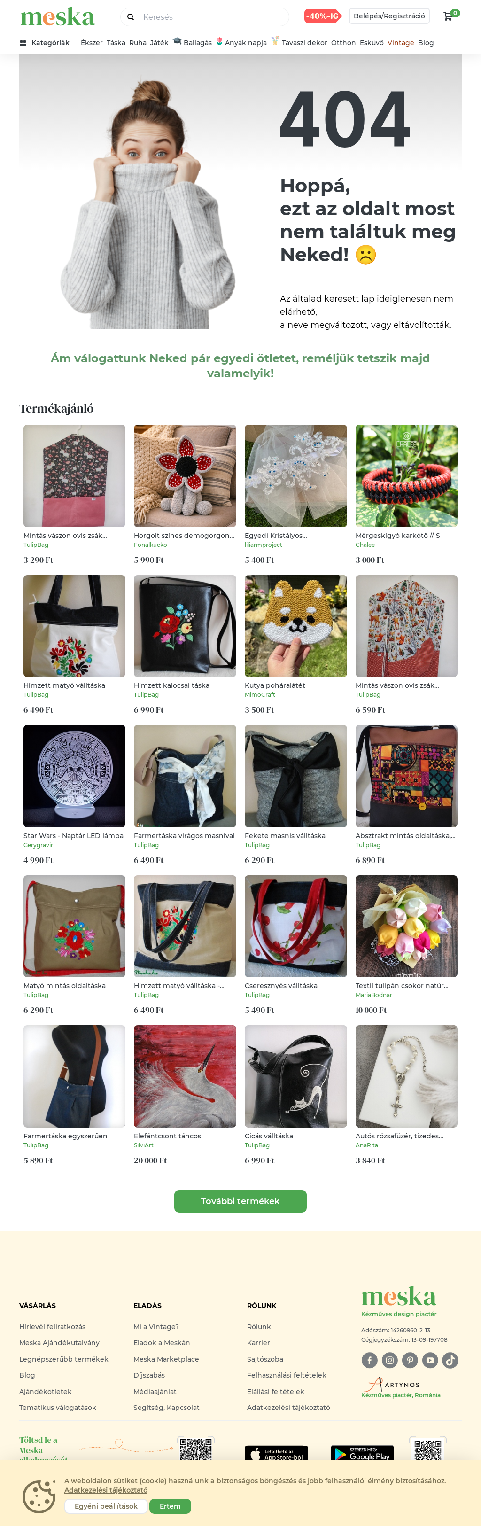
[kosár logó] (448, 16)
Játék (159, 43)
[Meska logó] (411, 1302)
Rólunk (259, 1327)
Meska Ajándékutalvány (59, 1343)
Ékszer (92, 43)
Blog (426, 43)
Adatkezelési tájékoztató (288, 1407)
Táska (116, 43)
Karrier (258, 1343)
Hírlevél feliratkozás (52, 1327)
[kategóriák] (48, 43)
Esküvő (372, 43)
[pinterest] (410, 1360)
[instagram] (389, 1360)
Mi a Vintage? (156, 1327)
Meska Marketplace (166, 1359)
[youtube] (430, 1360)
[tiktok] (450, 1360)
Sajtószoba (265, 1359)
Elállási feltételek (275, 1391)
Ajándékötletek (45, 1391)
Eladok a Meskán (161, 1343)
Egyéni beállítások (106, 1506)
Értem (170, 1506)
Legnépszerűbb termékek (64, 1359)
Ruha (138, 43)
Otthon (343, 43)
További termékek (240, 1201)
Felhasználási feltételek (286, 1375)
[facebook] (369, 1360)
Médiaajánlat (155, 1391)
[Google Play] (276, 1454)
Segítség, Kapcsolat (166, 1407)
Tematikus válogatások (57, 1407)
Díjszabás (149, 1375)
